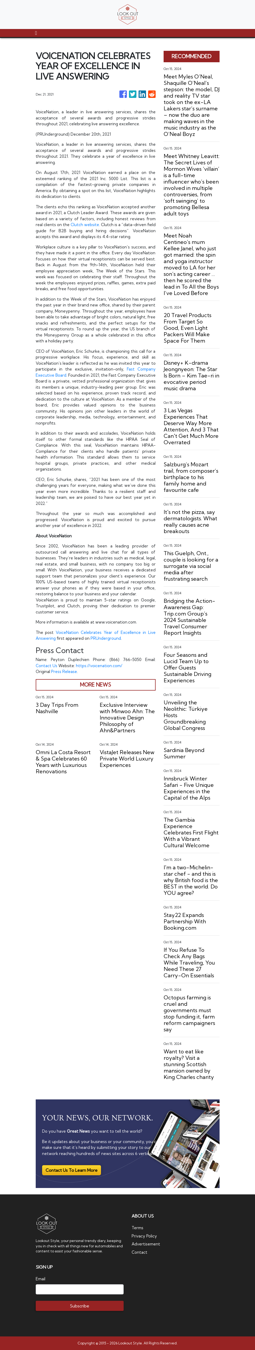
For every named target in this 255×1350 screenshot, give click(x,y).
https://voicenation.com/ (99, 665)
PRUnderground (106, 638)
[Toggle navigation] (36, 33)
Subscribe (79, 1306)
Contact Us (46, 665)
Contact (139, 1252)
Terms (137, 1227)
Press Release (64, 671)
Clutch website (85, 224)
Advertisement (146, 1244)
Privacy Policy (144, 1236)
